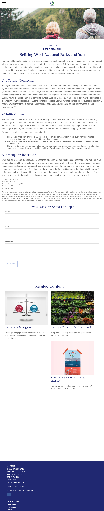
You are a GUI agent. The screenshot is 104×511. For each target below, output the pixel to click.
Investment (11, 507)
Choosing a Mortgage (18, 327)
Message (9, 241)
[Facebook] (9, 494)
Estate (9, 510)
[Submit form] (11, 264)
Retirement (11, 505)
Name (7, 211)
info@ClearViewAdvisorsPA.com (20, 490)
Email (7, 226)
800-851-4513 (20, 472)
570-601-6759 (18, 469)
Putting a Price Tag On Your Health (72, 327)
